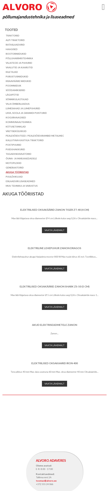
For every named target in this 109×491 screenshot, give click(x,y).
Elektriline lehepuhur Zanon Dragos (54, 248)
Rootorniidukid (16, 53)
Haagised (12, 49)
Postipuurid (13, 144)
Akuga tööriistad (17, 172)
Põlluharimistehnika (19, 58)
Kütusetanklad (16, 126)
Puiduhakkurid (15, 149)
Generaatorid (15, 167)
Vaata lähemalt (54, 230)
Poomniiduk (13, 85)
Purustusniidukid (17, 76)
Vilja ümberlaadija (18, 103)
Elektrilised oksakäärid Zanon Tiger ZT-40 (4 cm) (54, 209)
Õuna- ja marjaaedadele (21, 158)
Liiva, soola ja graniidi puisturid (26, 113)
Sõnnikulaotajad (17, 99)
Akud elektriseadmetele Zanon (54, 324)
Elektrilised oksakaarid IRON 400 (54, 363)
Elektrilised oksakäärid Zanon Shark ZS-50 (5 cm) (55, 286)
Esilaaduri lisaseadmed (20, 181)
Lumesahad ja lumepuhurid (23, 108)
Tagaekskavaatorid (18, 154)
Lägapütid (12, 94)
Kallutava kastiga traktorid (25, 140)
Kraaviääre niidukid (18, 81)
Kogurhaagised (16, 117)
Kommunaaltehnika (19, 122)
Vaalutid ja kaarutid (19, 67)
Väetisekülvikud (16, 131)
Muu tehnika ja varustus (22, 185)
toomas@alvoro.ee (46, 480)
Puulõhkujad (14, 176)
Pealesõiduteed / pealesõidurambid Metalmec (35, 135)
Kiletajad (12, 72)
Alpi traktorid (15, 40)
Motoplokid (13, 163)
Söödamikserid (15, 90)
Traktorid (12, 35)
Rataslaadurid (15, 44)
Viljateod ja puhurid (19, 62)
